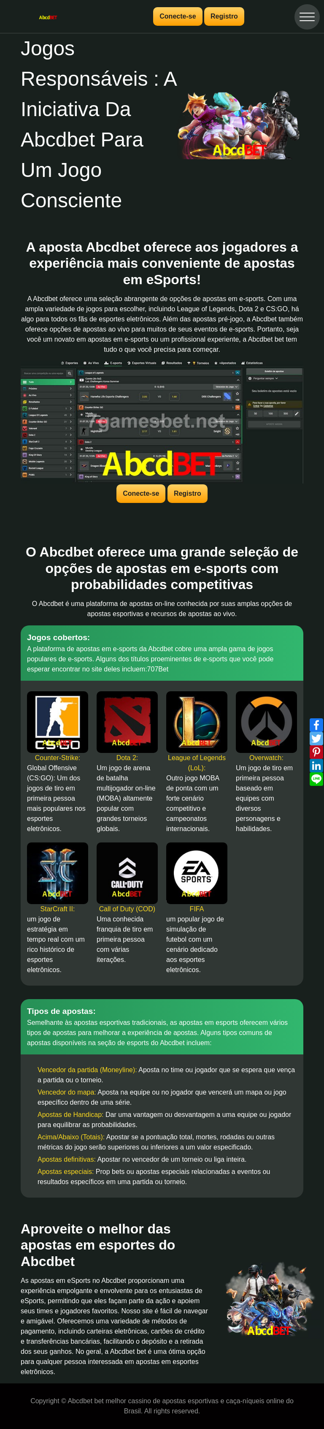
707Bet (158, 669)
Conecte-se (177, 16)
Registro (224, 16)
